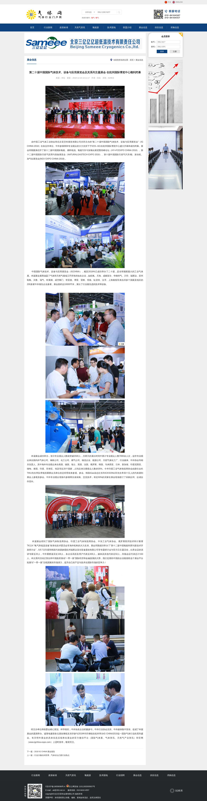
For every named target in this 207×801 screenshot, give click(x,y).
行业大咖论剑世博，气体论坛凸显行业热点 (51, 755)
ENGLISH (179, 2)
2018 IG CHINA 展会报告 (44, 751)
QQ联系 (179, 790)
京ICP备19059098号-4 (56, 786)
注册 (175, 51)
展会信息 (143, 27)
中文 (169, 2)
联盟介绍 (127, 27)
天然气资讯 (79, 27)
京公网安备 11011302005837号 (82, 786)
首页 (32, 27)
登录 (162, 51)
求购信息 (175, 27)
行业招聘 (120, 775)
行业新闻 (48, 27)
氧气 (97, 18)
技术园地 (111, 27)
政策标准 (64, 27)
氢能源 (95, 27)
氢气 (93, 18)
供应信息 (159, 27)
